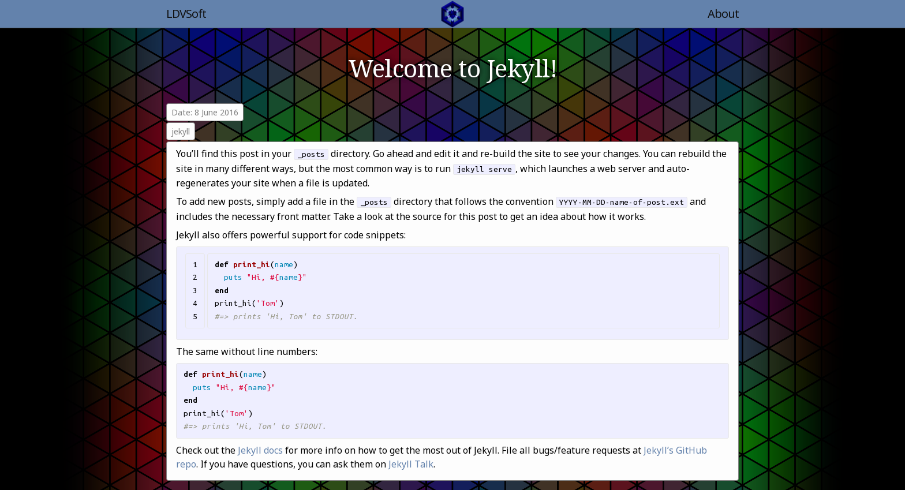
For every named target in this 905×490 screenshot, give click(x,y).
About (723, 13)
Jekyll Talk (410, 464)
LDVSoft (186, 13)
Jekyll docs (260, 450)
